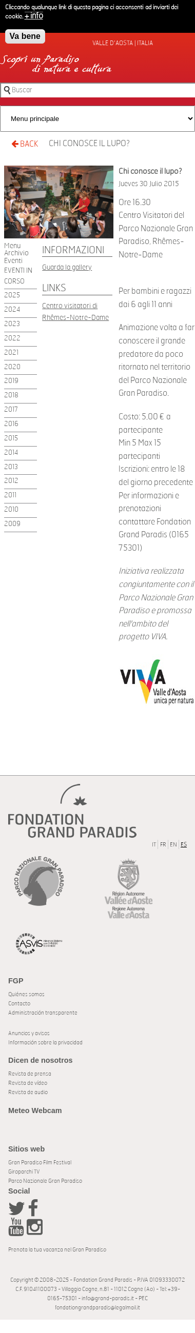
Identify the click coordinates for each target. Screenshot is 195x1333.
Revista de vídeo (27, 1083)
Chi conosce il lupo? (89, 143)
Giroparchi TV (24, 1172)
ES (184, 844)
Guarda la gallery (67, 267)
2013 (11, 467)
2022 (12, 338)
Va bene (25, 34)
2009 (12, 524)
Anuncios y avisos (29, 1033)
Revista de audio (28, 1092)
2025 (12, 295)
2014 (11, 453)
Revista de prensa (29, 1074)
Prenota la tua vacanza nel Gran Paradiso (57, 1250)
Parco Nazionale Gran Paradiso (45, 1181)
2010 (11, 510)
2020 (12, 367)
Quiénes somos (26, 994)
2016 (11, 424)
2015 (11, 438)
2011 (10, 495)
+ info (34, 14)
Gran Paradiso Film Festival (39, 1162)
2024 (12, 310)
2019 (11, 381)
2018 (11, 395)
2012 (11, 481)
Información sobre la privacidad (45, 1042)
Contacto (19, 1003)
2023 (12, 324)
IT (154, 844)
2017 (11, 410)
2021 (11, 353)
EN (173, 844)
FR (163, 844)
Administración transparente (42, 1013)
